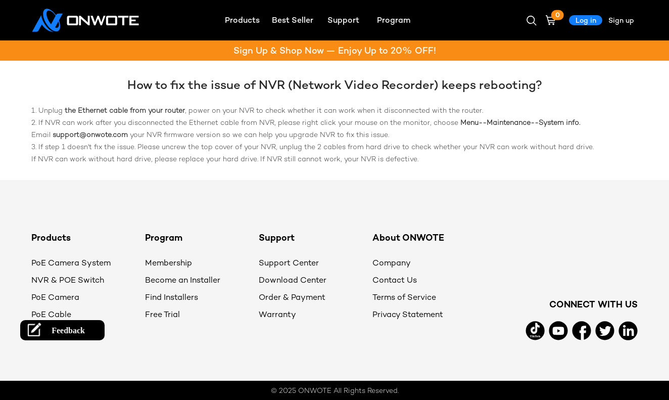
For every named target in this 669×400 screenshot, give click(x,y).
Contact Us (394, 280)
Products (51, 237)
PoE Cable (51, 314)
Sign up (621, 20)
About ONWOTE (408, 237)
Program (163, 237)
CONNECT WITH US (593, 304)
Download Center (292, 280)
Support (277, 237)
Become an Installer (182, 280)
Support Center (289, 262)
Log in (586, 20)
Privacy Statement (407, 314)
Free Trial (162, 314)
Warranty (277, 314)
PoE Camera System (71, 262)
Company (391, 262)
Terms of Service (404, 297)
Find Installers (171, 297)
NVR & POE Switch (67, 280)
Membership (168, 262)
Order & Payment (292, 297)
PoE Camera (55, 297)
